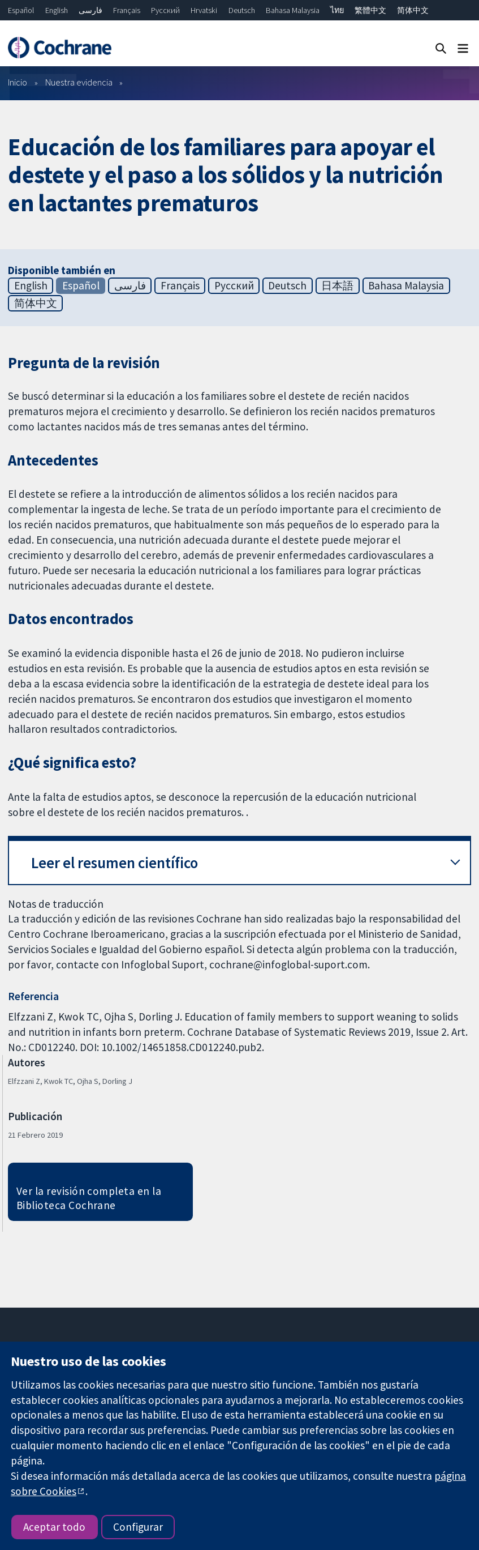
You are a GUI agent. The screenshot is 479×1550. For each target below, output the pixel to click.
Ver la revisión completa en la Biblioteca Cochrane (88, 1198)
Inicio (17, 82)
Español (21, 10)
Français (126, 10)
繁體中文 (370, 10)
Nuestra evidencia (79, 82)
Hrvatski (204, 10)
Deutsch (241, 10)
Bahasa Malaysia (293, 10)
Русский (165, 10)
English (56, 10)
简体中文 (413, 10)
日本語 (337, 285)
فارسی (90, 10)
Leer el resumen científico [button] (114, 862)
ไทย (337, 10)
